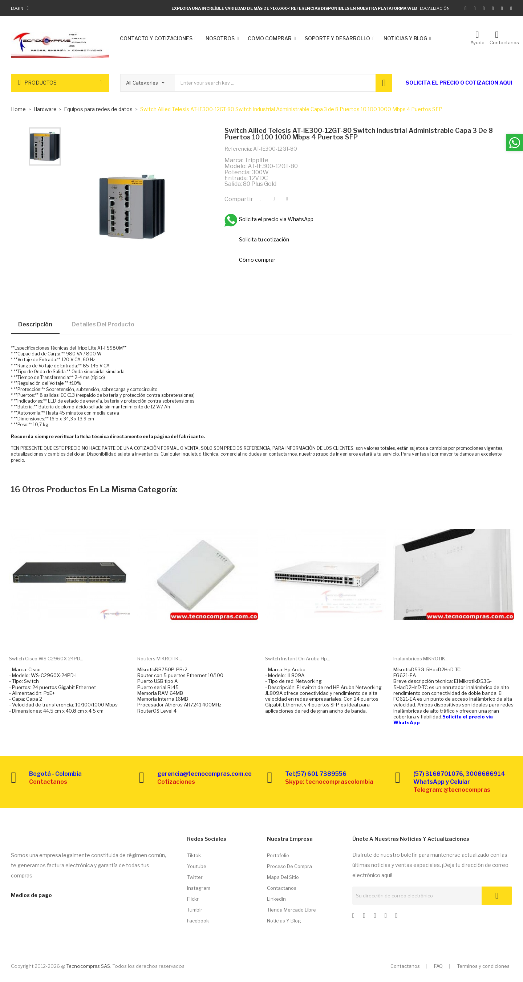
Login (17, 8)
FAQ (438, 966)
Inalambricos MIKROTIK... (421, 658)
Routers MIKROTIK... (159, 658)
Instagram (198, 888)
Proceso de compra (289, 866)
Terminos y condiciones (483, 966)
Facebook (198, 921)
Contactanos (281, 888)
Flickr (193, 899)
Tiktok (194, 855)
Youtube (196, 866)
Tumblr (194, 910)
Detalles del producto (103, 324)
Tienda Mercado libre (291, 910)
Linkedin (276, 899)
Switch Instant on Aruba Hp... (297, 658)
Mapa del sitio (283, 877)
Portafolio (278, 855)
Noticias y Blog (284, 921)
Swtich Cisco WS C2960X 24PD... (46, 658)
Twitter (195, 877)
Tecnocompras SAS (88, 966)
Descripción (35, 324)
